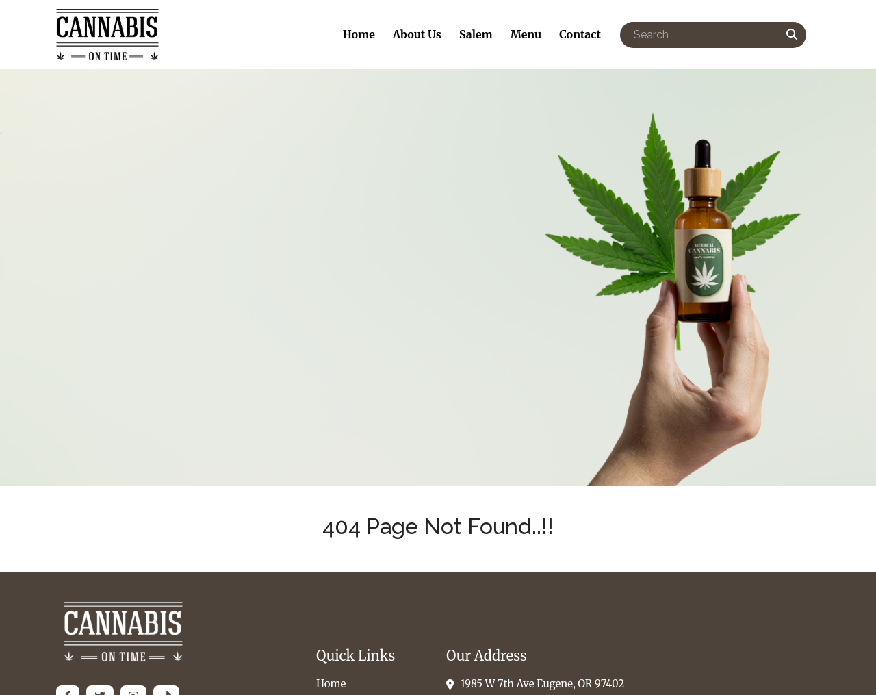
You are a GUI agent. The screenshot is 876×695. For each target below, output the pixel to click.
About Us (417, 34)
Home (359, 34)
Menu (526, 34)
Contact (580, 34)
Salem (476, 34)
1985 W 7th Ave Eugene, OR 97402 (535, 683)
